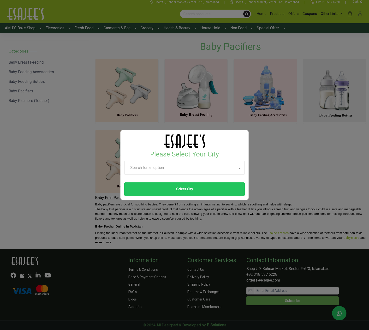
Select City (184, 189)
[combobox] (184, 167)
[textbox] (184, 167)
